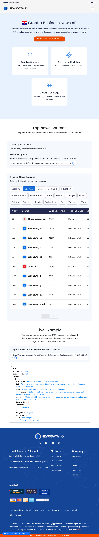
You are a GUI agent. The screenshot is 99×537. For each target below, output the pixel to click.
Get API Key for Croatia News (49, 39)
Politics (15, 202)
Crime (40, 188)
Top (62, 202)
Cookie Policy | (55, 510)
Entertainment (19, 195)
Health (59, 195)
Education (66, 188)
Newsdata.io (43, 535)
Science (26, 202)
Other (82, 195)
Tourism (72, 202)
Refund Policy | (70, 510)
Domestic (52, 188)
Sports (38, 202)
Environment (36, 195)
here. (79, 529)
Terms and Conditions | (20, 510)
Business (29, 188)
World (83, 202)
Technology (50, 202)
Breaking (16, 188)
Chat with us (15, 515)
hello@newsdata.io (11, 3)
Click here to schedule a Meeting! (16, 533)
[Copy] (73, 163)
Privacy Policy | (40, 510)
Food (49, 195)
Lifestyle (71, 195)
